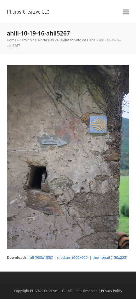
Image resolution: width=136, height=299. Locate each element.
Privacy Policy (111, 290)
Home (11, 40)
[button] (126, 11)
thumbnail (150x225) (110, 257)
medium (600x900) (73, 257)
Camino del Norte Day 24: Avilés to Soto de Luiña (58, 40)
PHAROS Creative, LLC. (47, 290)
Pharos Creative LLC (28, 11)
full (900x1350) (41, 257)
